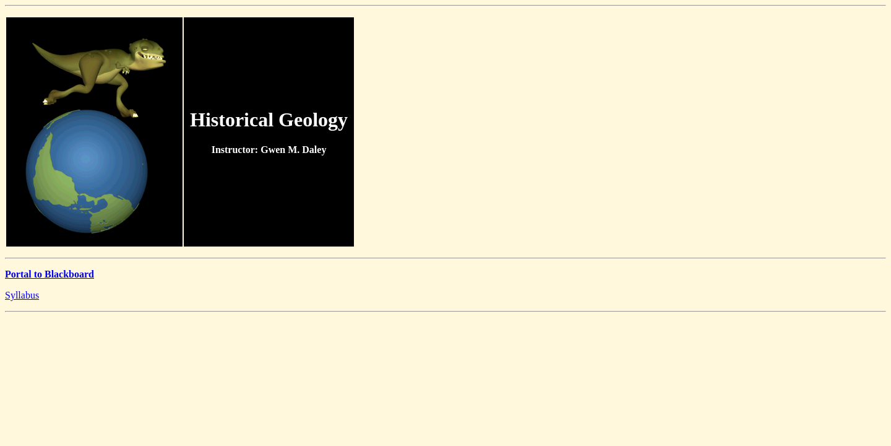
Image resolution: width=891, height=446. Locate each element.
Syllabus (22, 295)
